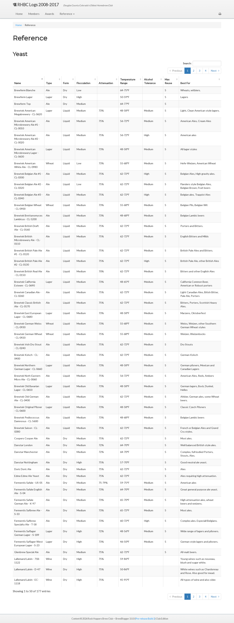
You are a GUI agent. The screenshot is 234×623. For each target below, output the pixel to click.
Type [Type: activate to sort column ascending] (49, 83)
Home (19, 13)
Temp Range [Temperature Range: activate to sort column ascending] (127, 81)
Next (214, 70)
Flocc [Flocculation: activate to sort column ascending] (83, 83)
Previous (177, 70)
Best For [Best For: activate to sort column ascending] (185, 83)
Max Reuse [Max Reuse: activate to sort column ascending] (168, 81)
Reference (67, 13)
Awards (49, 13)
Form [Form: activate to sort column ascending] (66, 83)
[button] (220, 13)
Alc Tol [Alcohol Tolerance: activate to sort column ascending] (150, 81)
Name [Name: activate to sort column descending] (17, 83)
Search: (202, 63)
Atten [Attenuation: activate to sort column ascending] (106, 83)
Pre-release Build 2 (145, 618)
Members (33, 13)
